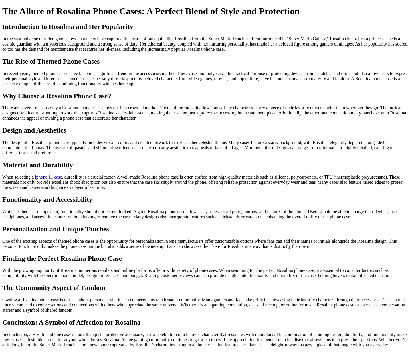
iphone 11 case (48, 177)
